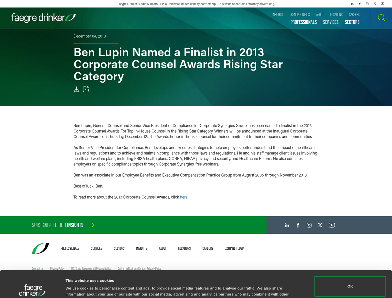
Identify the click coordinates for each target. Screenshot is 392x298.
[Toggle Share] (86, 89)
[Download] (76, 89)
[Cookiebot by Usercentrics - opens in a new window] (32, 288)
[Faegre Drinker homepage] (43, 18)
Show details (77, 287)
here (184, 197)
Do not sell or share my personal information (350, 281)
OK (350, 259)
